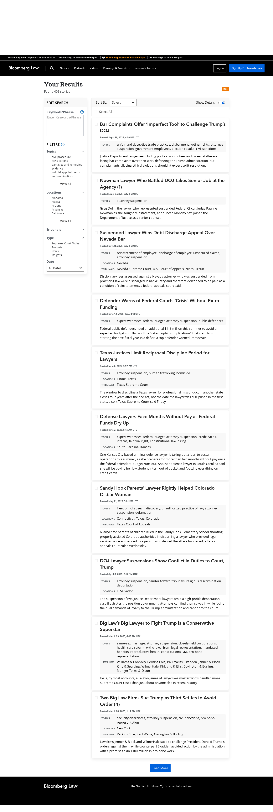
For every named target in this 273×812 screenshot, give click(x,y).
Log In (220, 68)
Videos (94, 68)
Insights (57, 255)
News (65, 68)
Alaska (56, 202)
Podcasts (79, 68)
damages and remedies (67, 164)
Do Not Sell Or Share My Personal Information (161, 786)
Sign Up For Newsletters (247, 68)
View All (65, 184)
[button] (32, 57)
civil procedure (61, 157)
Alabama (57, 198)
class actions (60, 161)
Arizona (56, 205)
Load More (160, 768)
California (58, 213)
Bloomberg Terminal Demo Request (78, 57)
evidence (57, 168)
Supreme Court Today (66, 243)
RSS (225, 88)
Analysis (57, 247)
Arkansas (57, 209)
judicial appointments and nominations (66, 174)
